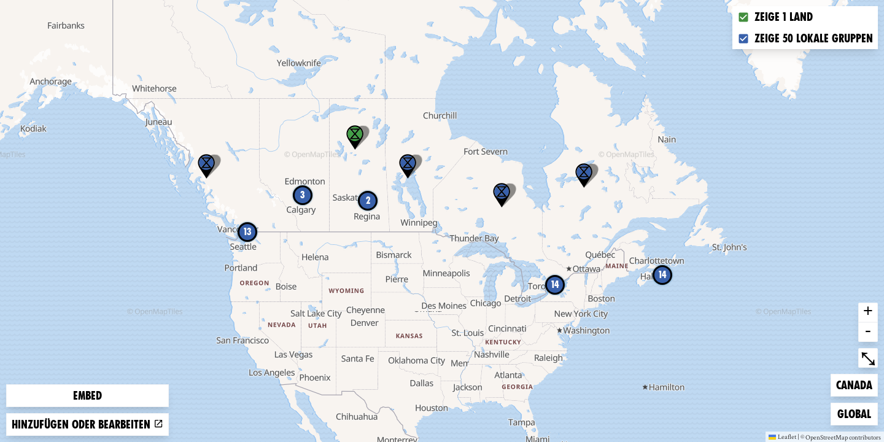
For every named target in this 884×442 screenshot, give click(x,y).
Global (857, 413)
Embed (87, 395)
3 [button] (302, 195)
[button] (407, 166)
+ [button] (868, 312)
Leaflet (782, 436)
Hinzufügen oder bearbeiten (87, 424)
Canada (856, 384)
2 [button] (368, 200)
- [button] (868, 332)
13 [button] (248, 232)
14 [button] (555, 284)
